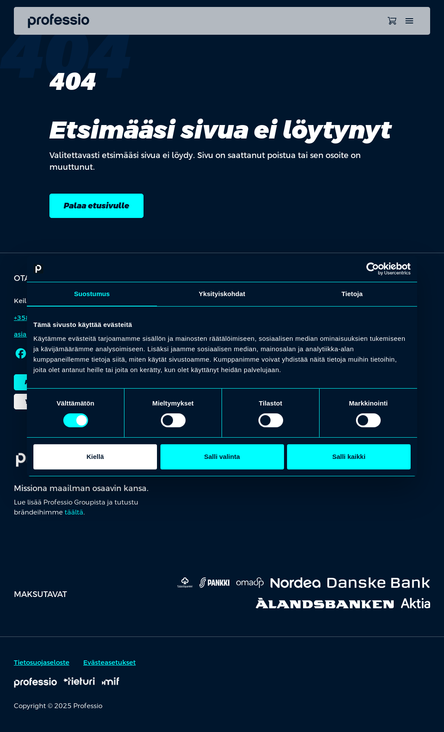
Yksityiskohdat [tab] (222, 293)
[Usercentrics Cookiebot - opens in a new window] (373, 268)
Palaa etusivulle (96, 205)
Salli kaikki (349, 456)
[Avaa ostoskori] (392, 21)
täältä (74, 512)
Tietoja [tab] (352, 293)
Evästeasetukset (109, 662)
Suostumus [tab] (92, 293)
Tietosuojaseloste (41, 662)
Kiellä (95, 456)
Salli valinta (222, 456)
